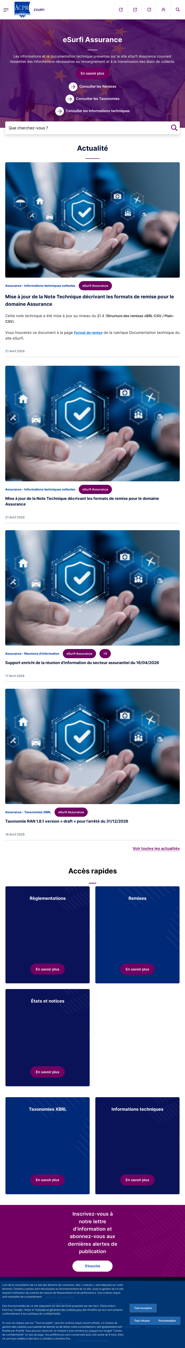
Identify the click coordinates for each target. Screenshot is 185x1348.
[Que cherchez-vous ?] (92, 127)
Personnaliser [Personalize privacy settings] (167, 1320)
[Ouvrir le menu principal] (6, 9)
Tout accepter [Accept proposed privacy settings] (143, 1308)
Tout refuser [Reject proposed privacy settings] (142, 1320)
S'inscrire (92, 1266)
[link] (92, 86)
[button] (92, 73)
